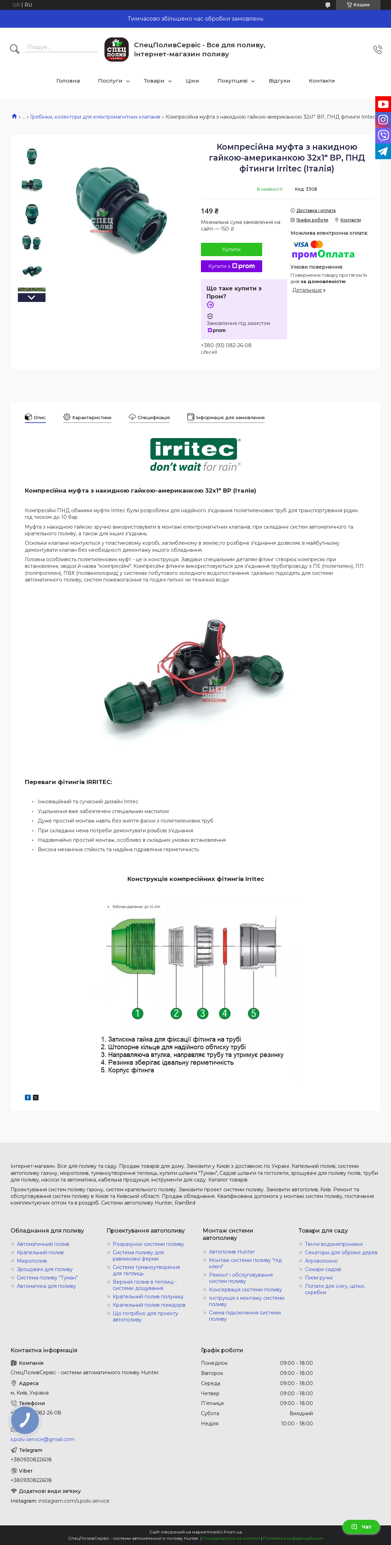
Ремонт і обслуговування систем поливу (241, 1278)
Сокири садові (323, 1269)
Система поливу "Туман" (47, 1278)
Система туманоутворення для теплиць (146, 1270)
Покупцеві (232, 80)
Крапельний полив (40, 1252)
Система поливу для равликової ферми (138, 1255)
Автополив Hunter (232, 1252)
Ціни (192, 80)
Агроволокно (321, 1261)
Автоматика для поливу (46, 1286)
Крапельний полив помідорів (149, 1305)
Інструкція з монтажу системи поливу (246, 1301)
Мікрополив (32, 1261)
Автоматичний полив (43, 1244)
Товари (154, 80)
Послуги (110, 80)
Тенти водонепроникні (334, 1244)
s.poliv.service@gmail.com (43, 1439)
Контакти (322, 80)
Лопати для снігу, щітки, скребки (335, 1289)
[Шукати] (14, 49)
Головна (68, 80)
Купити (231, 249)
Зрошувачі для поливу (45, 1269)
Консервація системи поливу (245, 1289)
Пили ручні (319, 1278)
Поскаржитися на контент (231, 1538)
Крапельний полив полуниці (148, 1296)
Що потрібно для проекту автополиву (145, 1316)
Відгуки (280, 80)
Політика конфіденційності (293, 1538)
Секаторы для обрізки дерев (341, 1252)
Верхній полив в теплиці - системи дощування (145, 1285)
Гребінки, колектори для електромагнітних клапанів (95, 117)
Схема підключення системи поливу (245, 1316)
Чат (361, 1527)
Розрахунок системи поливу (148, 1244)
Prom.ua (233, 1532)
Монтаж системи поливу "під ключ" (245, 1263)
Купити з (231, 266)
